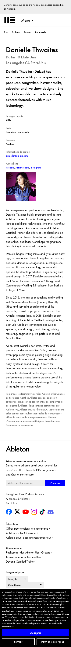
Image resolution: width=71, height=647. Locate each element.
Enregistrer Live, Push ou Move (24, 494)
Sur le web (40, 32)
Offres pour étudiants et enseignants (27, 529)
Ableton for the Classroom (21, 533)
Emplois (10, 503)
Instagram (35, 167)
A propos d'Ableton (17, 499)
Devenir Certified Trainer (20, 562)
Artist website (22, 167)
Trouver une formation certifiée (23, 557)
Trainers (16, 32)
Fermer (18, 642)
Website (10, 167)
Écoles (27, 32)
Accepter (35, 633)
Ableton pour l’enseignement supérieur (28, 538)
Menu (25, 20)
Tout (6, 32)
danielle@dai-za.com (17, 155)
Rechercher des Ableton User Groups (28, 552)
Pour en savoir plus (52, 642)
